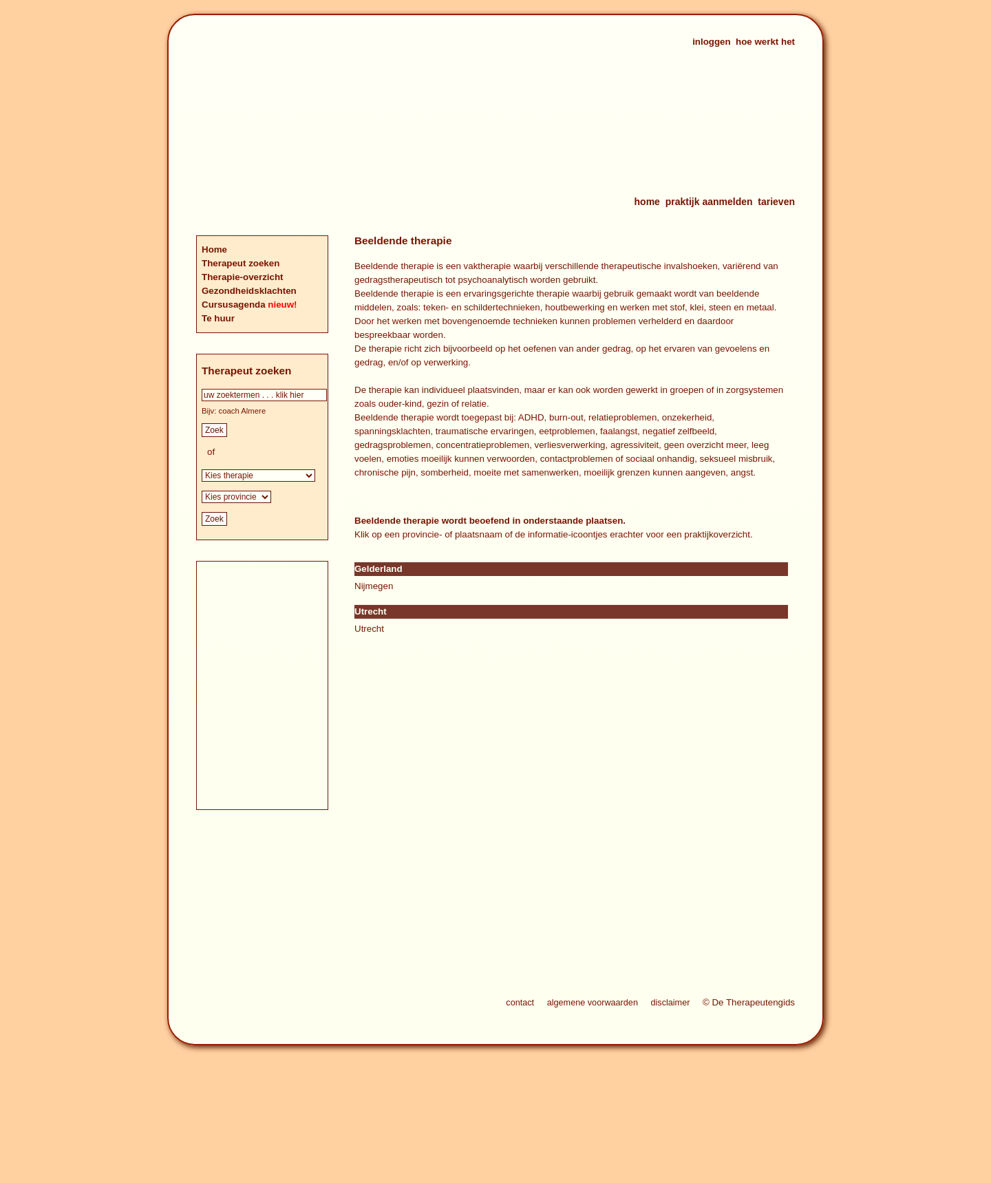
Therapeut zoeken (240, 263)
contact (520, 1003)
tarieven (776, 201)
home (647, 201)
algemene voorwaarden (592, 1003)
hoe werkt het (765, 41)
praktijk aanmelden (709, 201)
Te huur (218, 318)
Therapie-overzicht (243, 277)
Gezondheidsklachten (249, 291)
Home (214, 249)
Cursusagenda (235, 304)
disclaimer (670, 1003)
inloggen (711, 41)
